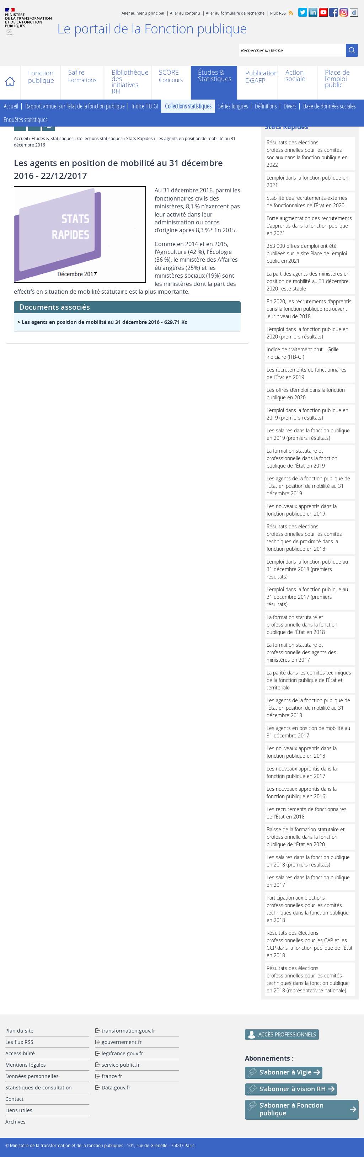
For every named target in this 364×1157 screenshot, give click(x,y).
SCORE (169, 72)
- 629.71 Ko (105, 322)
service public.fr (121, 1064)
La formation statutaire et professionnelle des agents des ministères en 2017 (301, 652)
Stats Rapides (139, 138)
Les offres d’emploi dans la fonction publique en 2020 (306, 393)
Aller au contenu (185, 13)
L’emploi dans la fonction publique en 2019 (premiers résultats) (307, 414)
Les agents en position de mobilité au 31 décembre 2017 (308, 732)
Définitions (266, 106)
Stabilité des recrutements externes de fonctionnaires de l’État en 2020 (307, 201)
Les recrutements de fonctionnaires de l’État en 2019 (307, 373)
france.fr (112, 1076)
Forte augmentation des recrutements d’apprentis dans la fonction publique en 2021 (309, 225)
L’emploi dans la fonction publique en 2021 (307, 181)
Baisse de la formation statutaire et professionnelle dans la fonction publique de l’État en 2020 (306, 837)
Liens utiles (18, 1110)
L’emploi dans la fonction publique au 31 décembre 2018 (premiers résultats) (307, 569)
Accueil (13, 82)
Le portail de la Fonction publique (152, 28)
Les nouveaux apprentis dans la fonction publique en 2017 (302, 772)
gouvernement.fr (122, 1042)
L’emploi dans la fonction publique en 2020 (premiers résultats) (307, 333)
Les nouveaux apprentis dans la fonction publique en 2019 (302, 510)
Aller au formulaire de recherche (235, 13)
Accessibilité (20, 1053)
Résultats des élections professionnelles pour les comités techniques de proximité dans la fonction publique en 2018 (304, 537)
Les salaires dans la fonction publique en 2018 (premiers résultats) (308, 861)
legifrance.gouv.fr (122, 1053)
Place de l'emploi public (337, 78)
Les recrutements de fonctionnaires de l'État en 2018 (307, 813)
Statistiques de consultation (38, 1087)
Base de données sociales (329, 106)
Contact (14, 1098)
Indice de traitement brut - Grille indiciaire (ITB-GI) (303, 353)
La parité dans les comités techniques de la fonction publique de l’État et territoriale (309, 680)
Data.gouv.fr (116, 1087)
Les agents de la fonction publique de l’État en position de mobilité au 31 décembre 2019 (308, 486)
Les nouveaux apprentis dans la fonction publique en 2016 (302, 792)
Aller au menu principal (143, 13)
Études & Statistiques (214, 75)
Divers (290, 106)
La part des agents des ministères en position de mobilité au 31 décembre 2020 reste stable (308, 281)
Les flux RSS (19, 1042)
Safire (76, 72)
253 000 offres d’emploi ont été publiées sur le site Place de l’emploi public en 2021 (307, 253)
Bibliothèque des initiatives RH (128, 81)
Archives (15, 1121)
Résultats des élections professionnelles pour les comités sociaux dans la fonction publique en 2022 (307, 153)
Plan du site (19, 1030)
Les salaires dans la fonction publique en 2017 (308, 881)
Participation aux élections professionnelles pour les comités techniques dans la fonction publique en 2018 (308, 908)
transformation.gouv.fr (128, 1030)
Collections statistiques (188, 106)
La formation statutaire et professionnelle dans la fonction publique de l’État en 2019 (302, 458)
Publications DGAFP (257, 76)
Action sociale (295, 75)
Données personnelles (32, 1076)
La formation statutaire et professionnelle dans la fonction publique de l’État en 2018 (302, 624)
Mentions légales (25, 1064)
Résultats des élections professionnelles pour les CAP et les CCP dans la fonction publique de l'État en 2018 (310, 944)
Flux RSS (278, 13)
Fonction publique (40, 76)
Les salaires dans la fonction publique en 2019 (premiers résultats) (308, 434)
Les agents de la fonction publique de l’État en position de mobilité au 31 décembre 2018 (308, 708)
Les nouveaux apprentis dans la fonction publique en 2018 (302, 752)
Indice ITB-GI (145, 106)
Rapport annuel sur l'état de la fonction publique (75, 106)
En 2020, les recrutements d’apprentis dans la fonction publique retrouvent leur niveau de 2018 (309, 309)
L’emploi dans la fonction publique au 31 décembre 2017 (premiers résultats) (307, 597)
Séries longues (233, 106)
